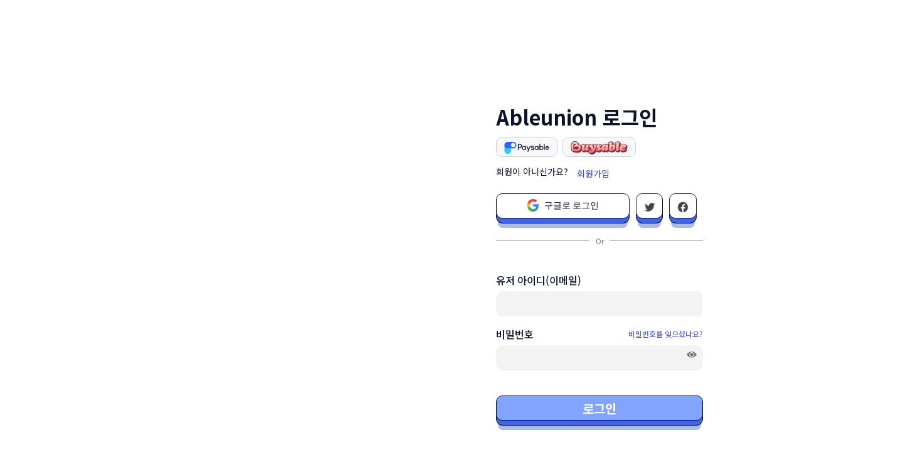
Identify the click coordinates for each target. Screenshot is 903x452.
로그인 (599, 408)
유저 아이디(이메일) (538, 280)
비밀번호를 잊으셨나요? (665, 334)
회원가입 (593, 173)
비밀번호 (515, 334)
